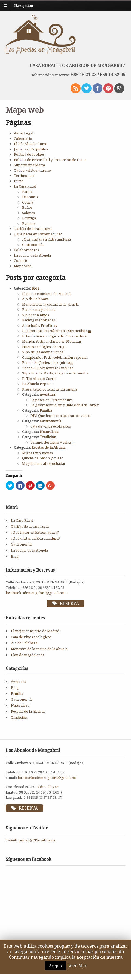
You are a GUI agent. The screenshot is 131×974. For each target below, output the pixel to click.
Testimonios (24, 175)
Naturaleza (49, 431)
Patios (27, 191)
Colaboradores (26, 249)
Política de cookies (29, 154)
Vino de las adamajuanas (42, 351)
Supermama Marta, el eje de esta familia (55, 373)
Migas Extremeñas (37, 452)
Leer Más (77, 966)
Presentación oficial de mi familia (49, 389)
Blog (35, 288)
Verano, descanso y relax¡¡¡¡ (53, 442)
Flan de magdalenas (38, 309)
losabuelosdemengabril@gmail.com (36, 592)
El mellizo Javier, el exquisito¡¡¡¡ (48, 362)
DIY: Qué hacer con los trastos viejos (60, 415)
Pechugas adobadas (38, 320)
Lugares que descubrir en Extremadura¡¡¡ (56, 330)
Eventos (28, 223)
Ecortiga (29, 218)
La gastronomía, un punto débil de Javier (64, 404)
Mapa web (23, 265)
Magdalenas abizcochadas (44, 463)
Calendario (23, 138)
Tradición (48, 436)
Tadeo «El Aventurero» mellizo (48, 367)
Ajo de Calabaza (35, 298)
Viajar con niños (35, 314)
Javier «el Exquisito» (31, 149)
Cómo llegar (48, 786)
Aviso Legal (23, 133)
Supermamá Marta (29, 164)
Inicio (18, 181)
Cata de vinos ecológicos (50, 426)
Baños (27, 207)
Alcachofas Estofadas (39, 325)
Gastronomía (33, 244)
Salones (28, 212)
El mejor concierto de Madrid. (46, 293)
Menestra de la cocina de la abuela (50, 304)
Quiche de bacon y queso (42, 458)
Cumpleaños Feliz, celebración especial (54, 357)
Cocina (27, 202)
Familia (46, 410)
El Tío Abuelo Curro (30, 143)
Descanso (30, 196)
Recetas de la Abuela (48, 447)
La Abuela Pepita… (37, 383)
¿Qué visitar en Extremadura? (46, 239)
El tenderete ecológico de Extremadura (54, 336)
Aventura (47, 394)
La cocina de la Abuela (32, 255)
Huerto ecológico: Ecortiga (44, 346)
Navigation (23, 5)
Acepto (55, 965)
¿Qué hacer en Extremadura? (38, 234)
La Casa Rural (25, 186)
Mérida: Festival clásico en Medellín (51, 341)
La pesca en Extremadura (51, 399)
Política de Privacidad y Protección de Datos (50, 159)
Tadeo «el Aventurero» (33, 170)
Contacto (21, 260)
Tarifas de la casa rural (33, 228)
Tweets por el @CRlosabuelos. (31, 840)
